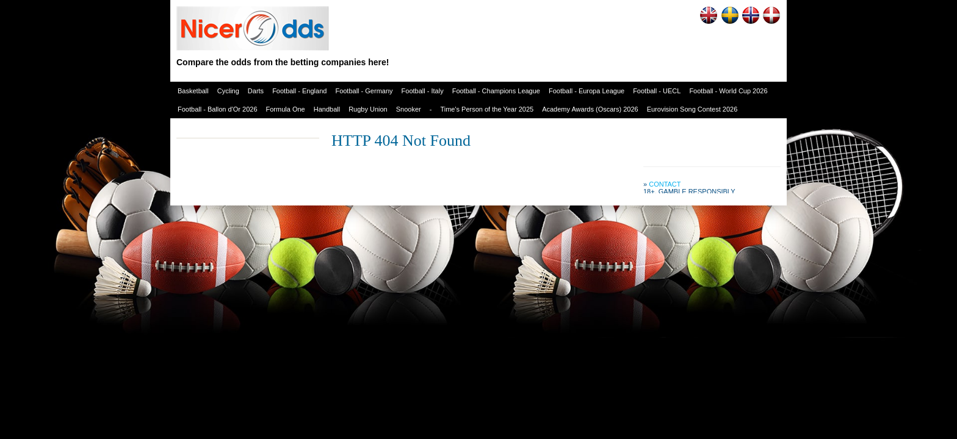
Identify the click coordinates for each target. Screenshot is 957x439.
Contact (665, 184)
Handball (327, 109)
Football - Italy (423, 91)
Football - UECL (657, 91)
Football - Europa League (586, 91)
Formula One (285, 109)
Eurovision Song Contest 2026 (692, 109)
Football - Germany (363, 91)
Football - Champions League (496, 91)
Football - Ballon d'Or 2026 (218, 109)
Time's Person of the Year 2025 (486, 109)
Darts (256, 91)
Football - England (299, 91)
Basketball (193, 91)
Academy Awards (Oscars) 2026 (590, 109)
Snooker (408, 109)
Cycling (228, 91)
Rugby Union (368, 109)
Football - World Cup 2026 (728, 91)
